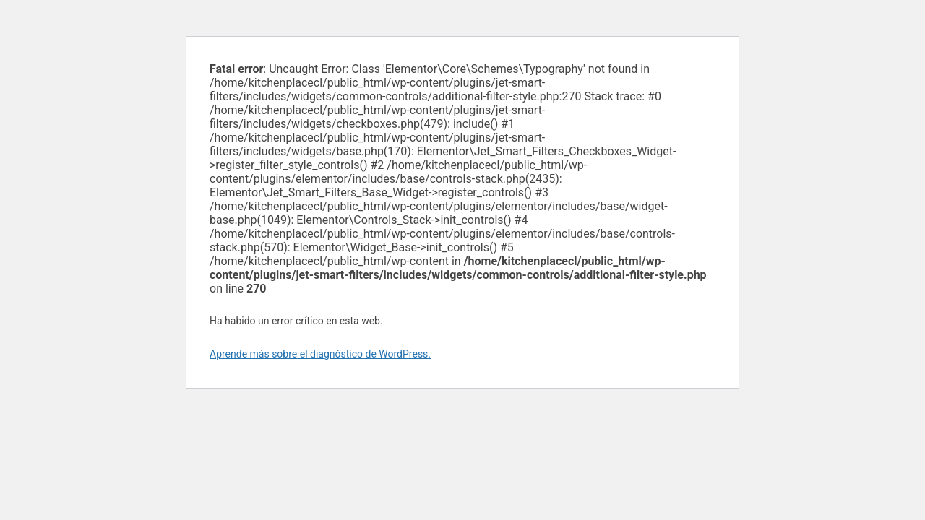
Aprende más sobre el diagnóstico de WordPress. (320, 354)
